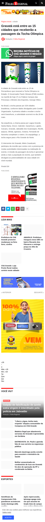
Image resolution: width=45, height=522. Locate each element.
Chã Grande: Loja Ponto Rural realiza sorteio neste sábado (10, 268)
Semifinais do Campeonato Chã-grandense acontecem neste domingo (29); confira (10, 501)
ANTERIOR (6, 292)
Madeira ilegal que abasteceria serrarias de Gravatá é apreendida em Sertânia (29, 433)
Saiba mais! (6, 512)
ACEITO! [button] (8, 518)
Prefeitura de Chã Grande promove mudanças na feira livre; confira (9, 240)
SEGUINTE (38, 292)
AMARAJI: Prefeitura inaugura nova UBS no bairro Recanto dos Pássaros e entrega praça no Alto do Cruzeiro (33, 243)
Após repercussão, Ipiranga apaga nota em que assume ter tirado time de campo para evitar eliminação (33, 501)
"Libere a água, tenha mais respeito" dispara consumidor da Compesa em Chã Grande (29, 423)
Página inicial (6, 21)
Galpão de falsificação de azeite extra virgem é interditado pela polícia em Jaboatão (22, 408)
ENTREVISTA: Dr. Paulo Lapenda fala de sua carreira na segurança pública (29, 444)
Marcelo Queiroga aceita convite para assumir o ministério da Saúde (28, 454)
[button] (3, 3)
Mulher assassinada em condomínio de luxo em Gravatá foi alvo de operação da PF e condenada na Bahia (28, 465)
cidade (15, 21)
